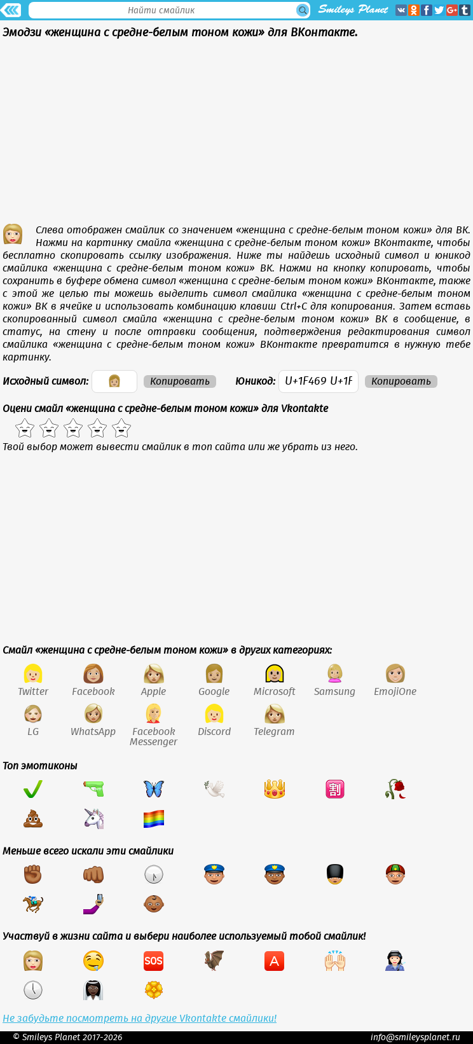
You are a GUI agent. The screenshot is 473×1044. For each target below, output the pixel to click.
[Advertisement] (236, 135)
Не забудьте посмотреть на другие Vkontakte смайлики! (140, 1018)
